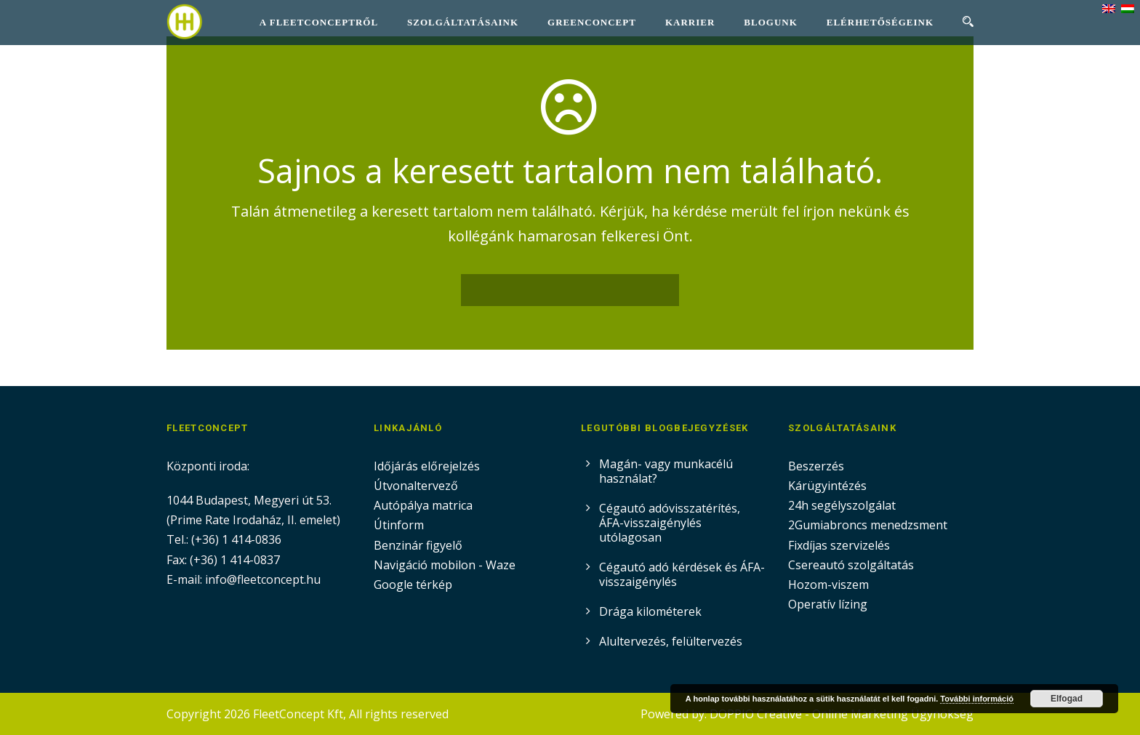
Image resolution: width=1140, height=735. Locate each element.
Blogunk (770, 22)
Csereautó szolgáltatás (851, 565)
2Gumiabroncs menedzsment (867, 525)
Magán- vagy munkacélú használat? (666, 471)
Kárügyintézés (827, 486)
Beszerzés (816, 466)
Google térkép (413, 585)
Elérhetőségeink (880, 22)
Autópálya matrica (424, 505)
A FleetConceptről (319, 22)
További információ (976, 698)
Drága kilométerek (650, 611)
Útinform (399, 525)
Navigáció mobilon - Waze (444, 565)
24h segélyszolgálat (842, 505)
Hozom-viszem (828, 585)
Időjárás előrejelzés (427, 466)
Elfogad (1067, 699)
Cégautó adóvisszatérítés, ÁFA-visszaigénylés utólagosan (669, 522)
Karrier (690, 22)
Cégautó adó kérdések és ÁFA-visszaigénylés (682, 574)
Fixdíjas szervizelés (839, 545)
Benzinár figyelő (418, 545)
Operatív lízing (827, 604)
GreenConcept (591, 22)
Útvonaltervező (416, 486)
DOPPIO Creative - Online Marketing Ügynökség (842, 714)
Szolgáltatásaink (462, 22)
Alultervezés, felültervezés (670, 641)
